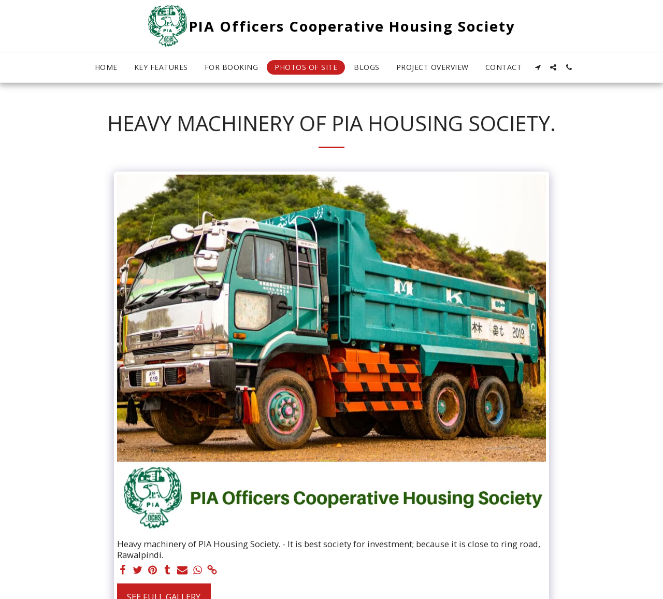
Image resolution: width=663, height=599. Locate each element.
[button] (537, 67)
